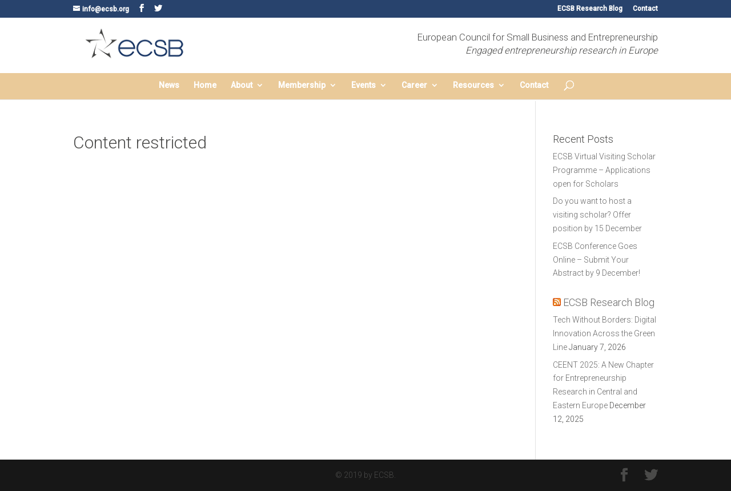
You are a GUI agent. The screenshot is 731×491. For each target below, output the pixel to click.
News (169, 85)
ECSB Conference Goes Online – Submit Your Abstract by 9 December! (596, 260)
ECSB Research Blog (589, 9)
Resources (473, 85)
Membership (302, 85)
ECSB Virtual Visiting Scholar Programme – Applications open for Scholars (604, 170)
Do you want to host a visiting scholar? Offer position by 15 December (597, 214)
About (241, 85)
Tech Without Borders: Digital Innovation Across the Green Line (604, 333)
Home (205, 85)
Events (363, 85)
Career (414, 85)
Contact (645, 9)
